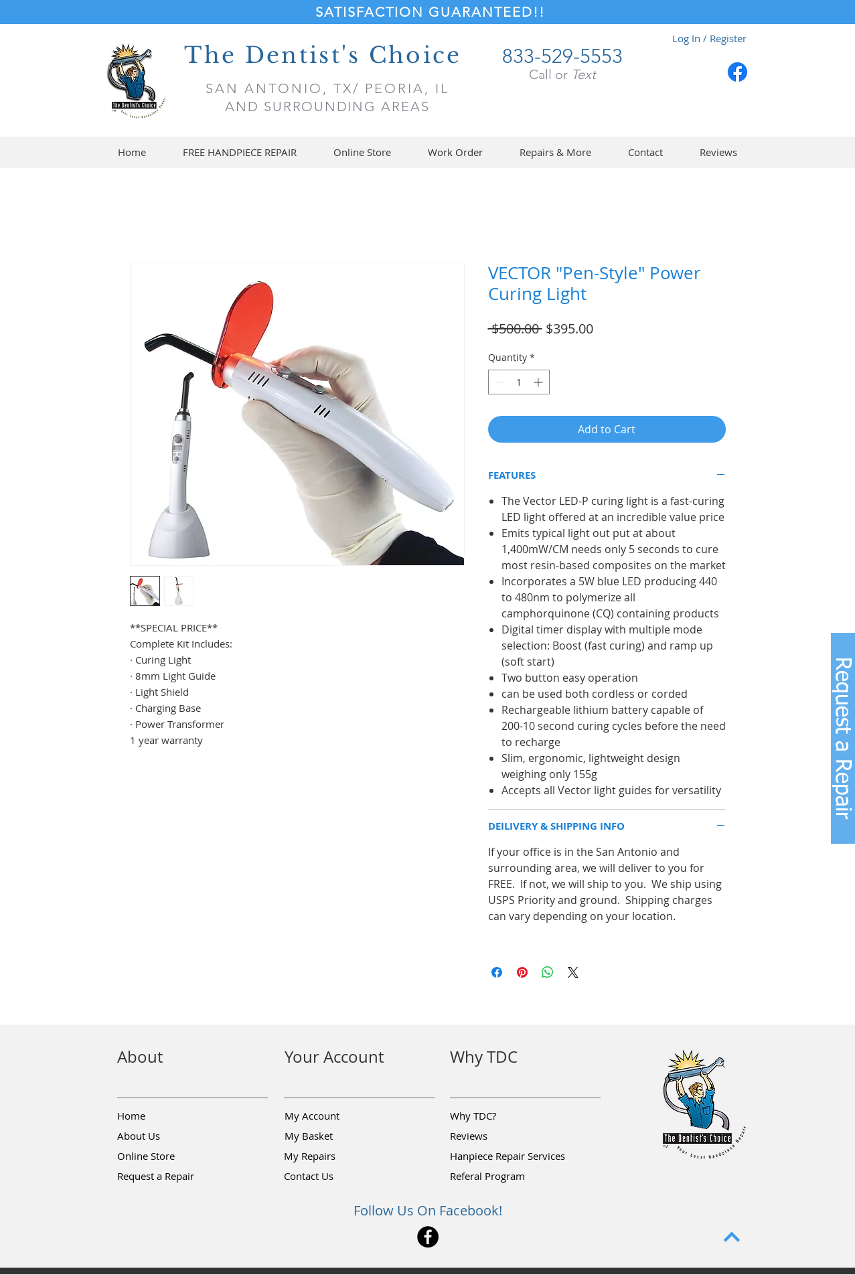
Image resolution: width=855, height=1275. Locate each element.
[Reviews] (497, 1136)
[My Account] (332, 1116)
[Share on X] (573, 972)
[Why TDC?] (497, 1116)
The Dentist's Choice (323, 55)
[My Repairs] (331, 1156)
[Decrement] (498, 382)
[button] (362, 152)
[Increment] (539, 382)
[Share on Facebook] (497, 972)
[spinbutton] (519, 382)
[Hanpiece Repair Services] (508, 1156)
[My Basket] (332, 1136)
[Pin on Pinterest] (522, 972)
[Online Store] (164, 1156)
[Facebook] (737, 72)
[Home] (164, 1116)
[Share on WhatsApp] (548, 972)
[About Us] (164, 1136)
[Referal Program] (508, 1177)
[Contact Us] (331, 1177)
